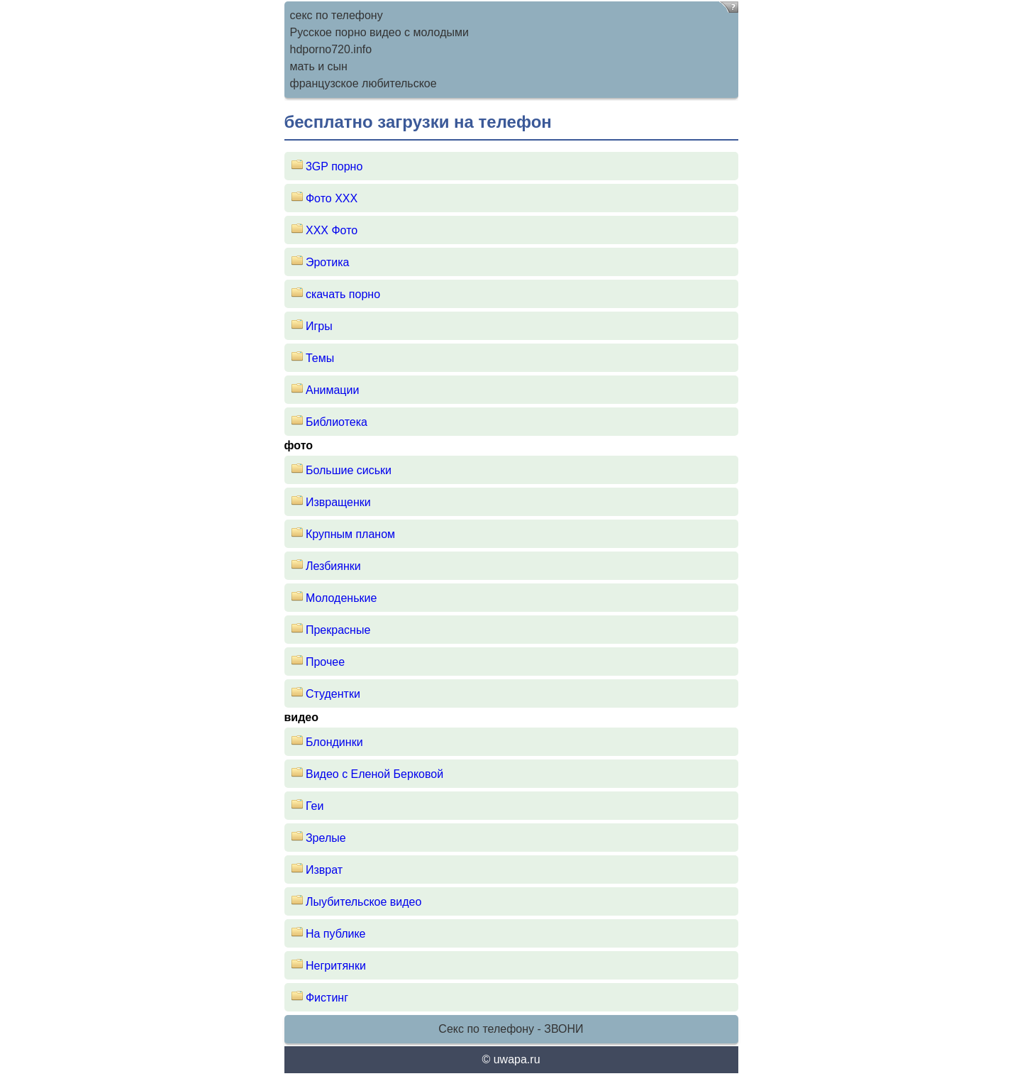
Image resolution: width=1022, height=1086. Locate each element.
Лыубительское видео (363, 902)
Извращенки (338, 502)
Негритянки (336, 966)
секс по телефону (336, 15)
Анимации (332, 390)
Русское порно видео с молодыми (379, 32)
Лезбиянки (333, 566)
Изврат (324, 870)
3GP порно (334, 166)
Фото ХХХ (331, 198)
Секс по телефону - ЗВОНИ (510, 1029)
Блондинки (334, 742)
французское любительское (363, 83)
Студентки (333, 694)
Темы (320, 358)
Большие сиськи (348, 470)
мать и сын (319, 66)
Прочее (325, 662)
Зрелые (326, 838)
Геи (314, 806)
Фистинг (327, 998)
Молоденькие (341, 598)
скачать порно (343, 294)
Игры (319, 326)
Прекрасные (338, 630)
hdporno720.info (331, 49)
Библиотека (336, 422)
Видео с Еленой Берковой (374, 774)
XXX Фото (331, 230)
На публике (336, 934)
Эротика (327, 262)
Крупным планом (350, 534)
